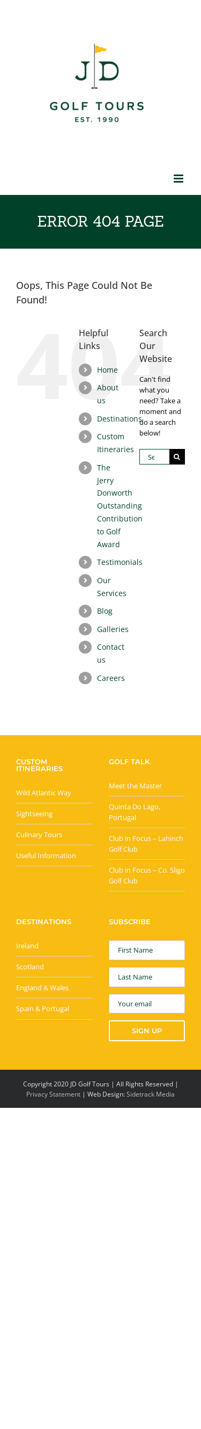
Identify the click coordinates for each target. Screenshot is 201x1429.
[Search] (177, 457)
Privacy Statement (53, 1094)
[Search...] (154, 457)
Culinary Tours (39, 834)
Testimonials (120, 562)
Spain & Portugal (42, 1008)
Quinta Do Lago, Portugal (134, 812)
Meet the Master (135, 785)
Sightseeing (34, 813)
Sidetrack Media (150, 1094)
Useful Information (46, 855)
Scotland (30, 966)
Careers (111, 678)
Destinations (119, 419)
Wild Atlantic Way (43, 792)
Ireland (27, 946)
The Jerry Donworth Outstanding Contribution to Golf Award (120, 505)
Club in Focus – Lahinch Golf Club (146, 843)
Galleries (113, 629)
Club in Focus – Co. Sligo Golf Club (147, 875)
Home (107, 370)
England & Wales (42, 987)
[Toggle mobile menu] (179, 178)
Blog (105, 611)
